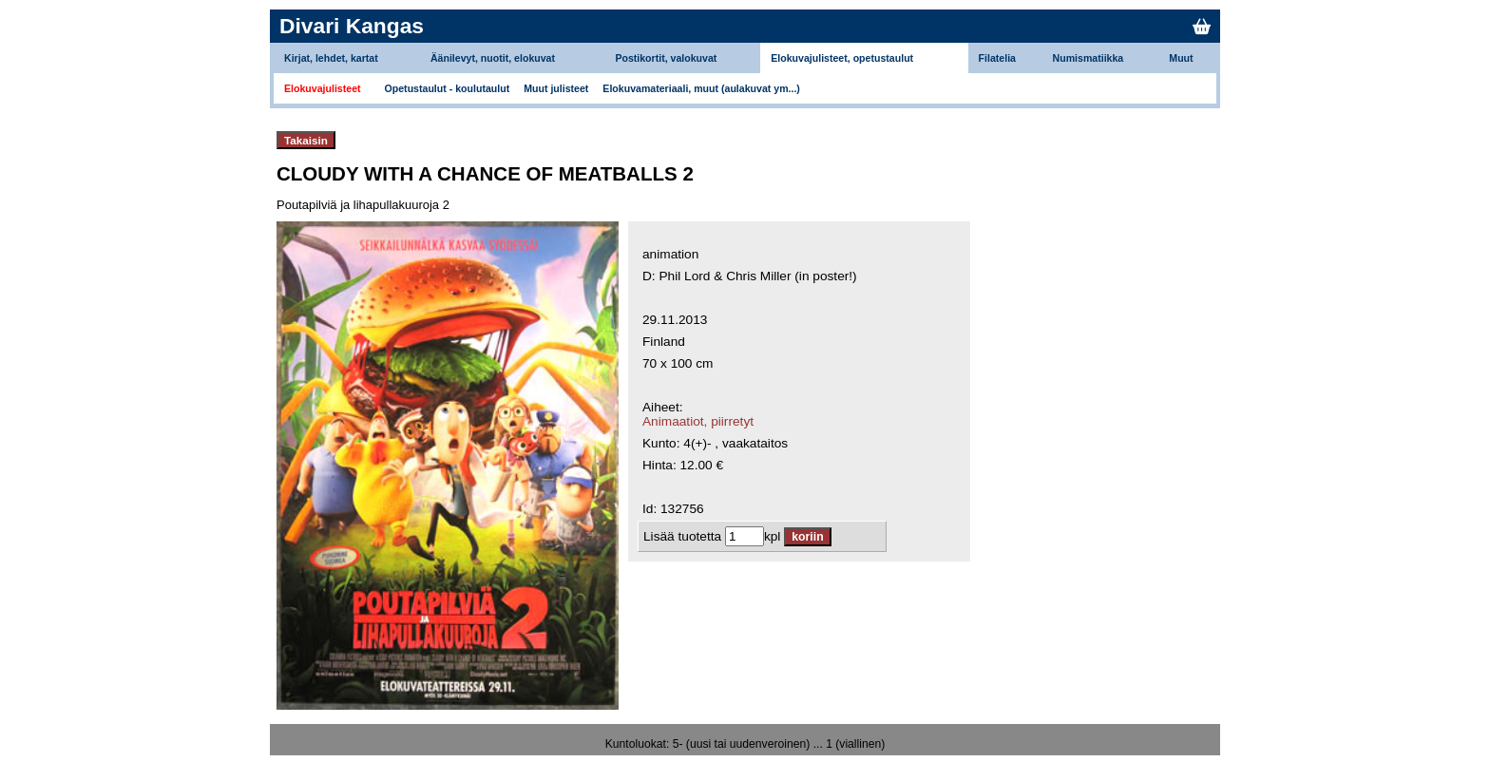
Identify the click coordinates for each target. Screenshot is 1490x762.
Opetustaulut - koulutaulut (447, 88)
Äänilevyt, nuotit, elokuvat (492, 58)
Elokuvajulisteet (322, 88)
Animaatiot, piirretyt (698, 421)
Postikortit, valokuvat (665, 58)
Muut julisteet (556, 88)
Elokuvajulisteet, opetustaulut (842, 58)
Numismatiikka (1088, 58)
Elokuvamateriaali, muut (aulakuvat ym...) (701, 88)
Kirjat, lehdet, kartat (331, 58)
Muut (1181, 58)
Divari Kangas (351, 25)
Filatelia (997, 58)
